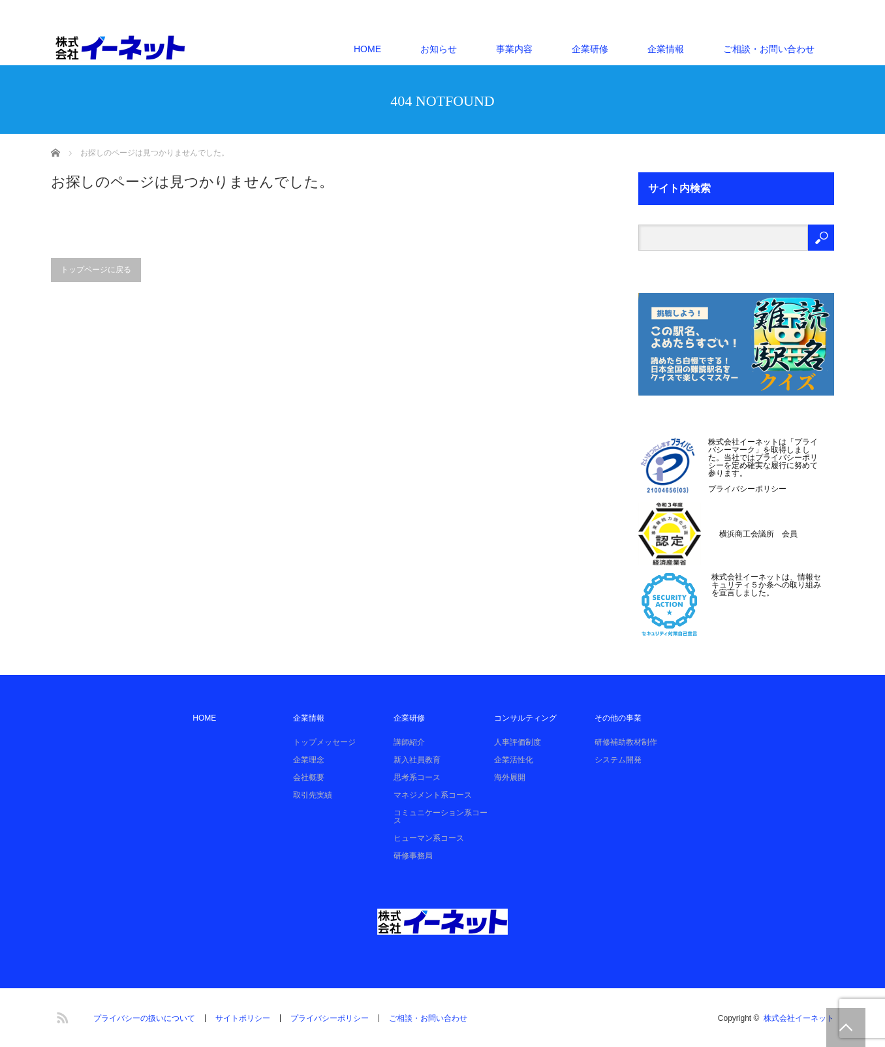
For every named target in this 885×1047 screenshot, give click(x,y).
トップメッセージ (324, 742)
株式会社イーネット (799, 1018)
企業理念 (308, 760)
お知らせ (438, 49)
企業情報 (665, 49)
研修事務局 (413, 856)
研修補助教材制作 (626, 742)
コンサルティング (525, 718)
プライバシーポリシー (747, 488)
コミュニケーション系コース (441, 816)
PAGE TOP (845, 1027)
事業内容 (514, 49)
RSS (60, 1015)
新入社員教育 (417, 760)
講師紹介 (409, 742)
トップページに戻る (96, 269)
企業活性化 (513, 760)
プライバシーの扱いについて (144, 1018)
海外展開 (509, 777)
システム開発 (618, 760)
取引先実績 (312, 795)
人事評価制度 (517, 742)
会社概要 (308, 777)
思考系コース (417, 777)
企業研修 (590, 49)
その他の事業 (618, 718)
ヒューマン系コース (429, 838)
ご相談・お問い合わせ (769, 49)
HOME (367, 49)
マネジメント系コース (433, 795)
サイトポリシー (242, 1018)
